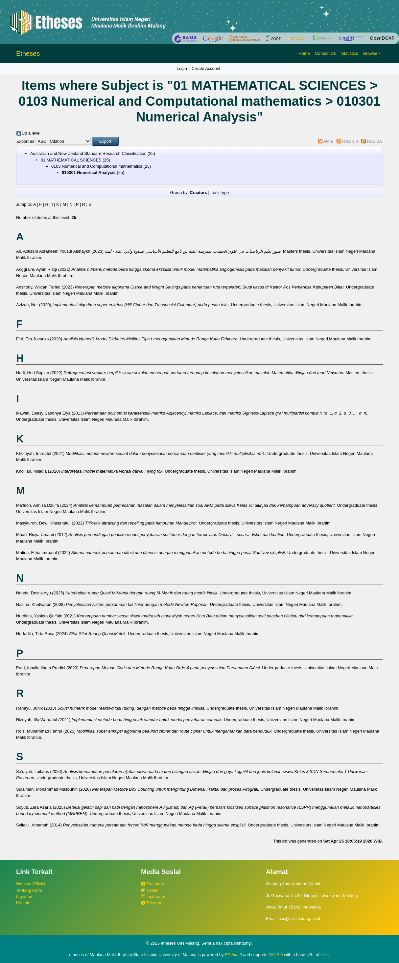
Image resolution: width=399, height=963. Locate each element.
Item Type (219, 192)
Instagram (153, 896)
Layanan (24, 896)
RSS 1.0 (350, 141)
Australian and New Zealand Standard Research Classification (88, 153)
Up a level (31, 133)
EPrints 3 (233, 954)
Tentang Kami (29, 890)
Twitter (150, 890)
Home (304, 53)
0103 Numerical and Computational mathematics (96, 166)
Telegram (152, 902)
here (324, 954)
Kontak (22, 902)
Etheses (28, 53)
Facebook (153, 883)
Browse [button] (370, 53)
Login (182, 68)
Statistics (349, 53)
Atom (328, 141)
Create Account (206, 68)
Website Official (30, 883)
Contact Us (325, 53)
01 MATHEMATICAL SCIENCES (71, 160)
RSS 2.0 (375, 141)
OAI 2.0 (276, 954)
